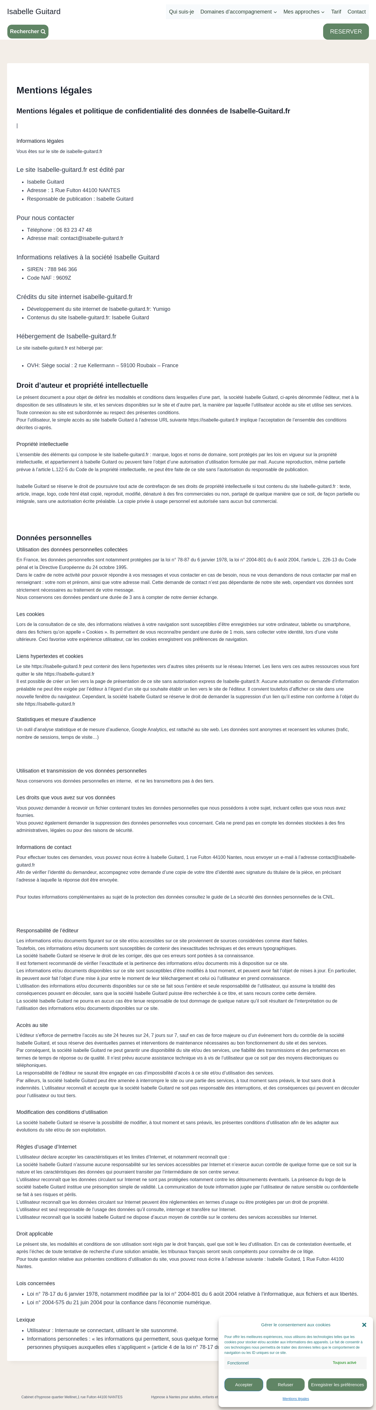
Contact (357, 12)
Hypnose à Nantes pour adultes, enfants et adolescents (194, 1397)
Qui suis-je (181, 12)
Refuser (285, 1384)
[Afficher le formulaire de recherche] (28, 31)
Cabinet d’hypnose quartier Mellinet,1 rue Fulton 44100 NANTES (71, 1397)
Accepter (243, 1384)
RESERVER (346, 31)
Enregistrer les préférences (337, 1384)
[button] (364, 1325)
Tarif (336, 12)
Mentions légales (296, 1399)
